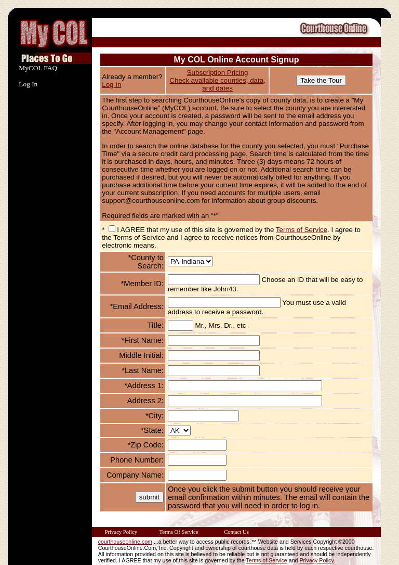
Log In (28, 84)
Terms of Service (301, 230)
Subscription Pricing (217, 72)
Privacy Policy (121, 532)
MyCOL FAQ (38, 68)
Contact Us (236, 532)
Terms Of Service (178, 532)
